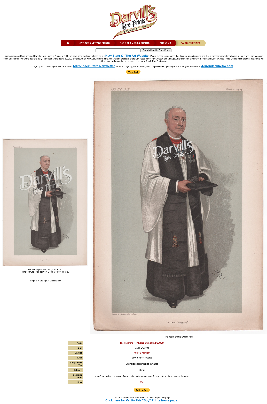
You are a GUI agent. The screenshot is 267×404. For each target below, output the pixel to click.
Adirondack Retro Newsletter (94, 66)
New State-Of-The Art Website (127, 55)
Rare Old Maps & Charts (135, 43)
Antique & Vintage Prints (94, 43)
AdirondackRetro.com (217, 66)
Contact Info (191, 43)
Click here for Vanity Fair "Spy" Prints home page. (141, 400)
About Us (165, 43)
